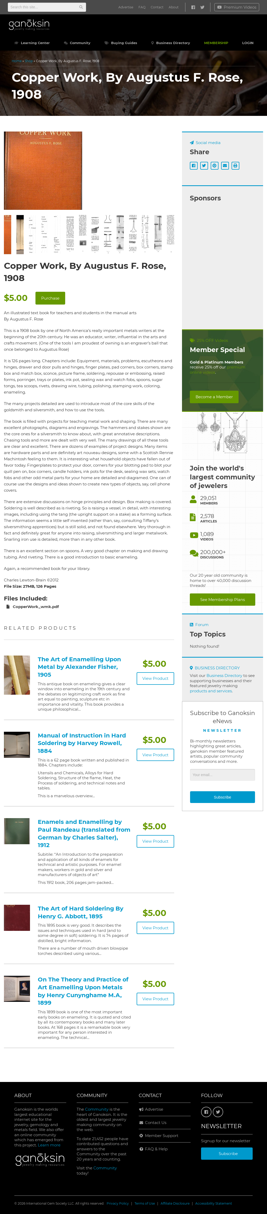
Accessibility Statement (213, 1203)
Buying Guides (121, 43)
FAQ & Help (153, 1148)
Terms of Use (145, 1203)
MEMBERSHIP (216, 43)
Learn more (49, 1144)
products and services (211, 690)
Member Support (158, 1135)
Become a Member (214, 396)
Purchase (50, 298)
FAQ (141, 7)
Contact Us (152, 1122)
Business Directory (170, 43)
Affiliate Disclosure (175, 1203)
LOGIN (247, 43)
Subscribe (222, 797)
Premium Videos (236, 7)
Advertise (125, 7)
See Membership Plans (222, 599)
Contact (157, 7)
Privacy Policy (118, 1203)
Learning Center (32, 43)
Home (17, 61)
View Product (155, 678)
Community (77, 43)
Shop (29, 61)
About (174, 7)
